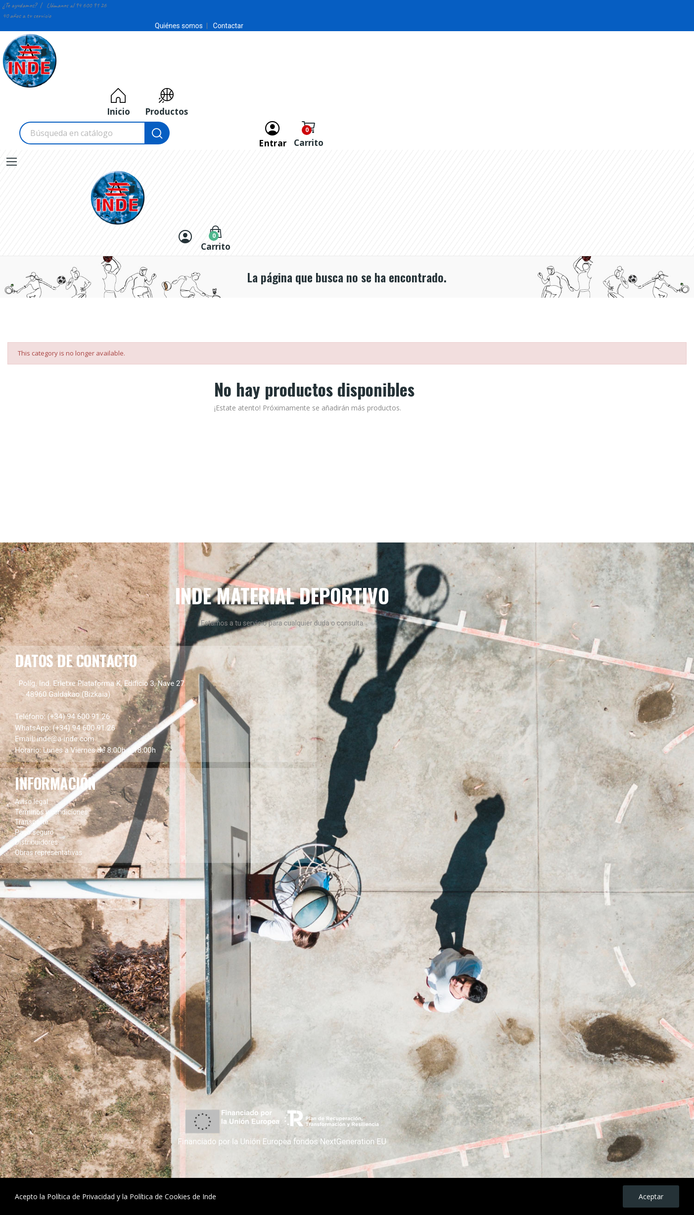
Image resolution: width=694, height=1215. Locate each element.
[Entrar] (272, 133)
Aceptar (651, 1196)
